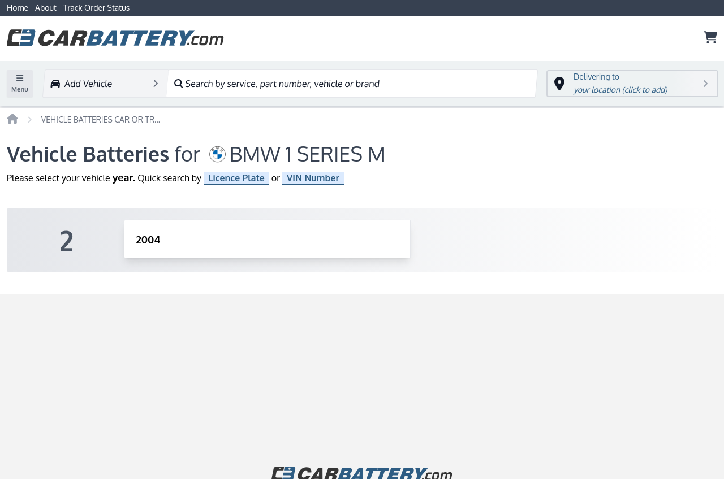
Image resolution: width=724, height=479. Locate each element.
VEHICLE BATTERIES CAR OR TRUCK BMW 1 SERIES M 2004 (103, 119)
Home (17, 7)
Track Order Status (96, 7)
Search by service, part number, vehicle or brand (276, 83)
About (46, 7)
